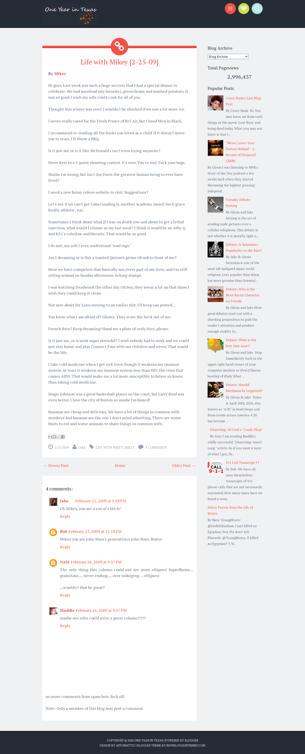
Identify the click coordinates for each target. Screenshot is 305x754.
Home (120, 465)
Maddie (67, 610)
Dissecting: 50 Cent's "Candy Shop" (236, 429)
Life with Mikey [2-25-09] (119, 61)
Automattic (125, 745)
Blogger (191, 740)
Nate (64, 561)
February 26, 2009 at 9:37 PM (101, 610)
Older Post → (183, 465)
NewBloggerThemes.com (185, 745)
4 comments (156, 447)
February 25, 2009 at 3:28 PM (100, 500)
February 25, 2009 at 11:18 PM (95, 531)
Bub (63, 531)
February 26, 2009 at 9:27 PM (96, 561)
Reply (65, 516)
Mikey (60, 73)
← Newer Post (56, 465)
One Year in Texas (148, 740)
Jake (82, 447)
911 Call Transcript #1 (242, 462)
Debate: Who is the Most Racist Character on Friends (243, 295)
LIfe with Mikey (109, 447)
